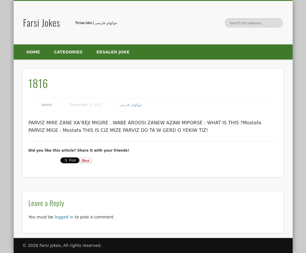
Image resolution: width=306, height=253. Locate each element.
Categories (68, 52)
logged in (64, 217)
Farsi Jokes (41, 22)
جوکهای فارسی (130, 105)
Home (33, 52)
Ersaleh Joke (113, 52)
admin (46, 105)
